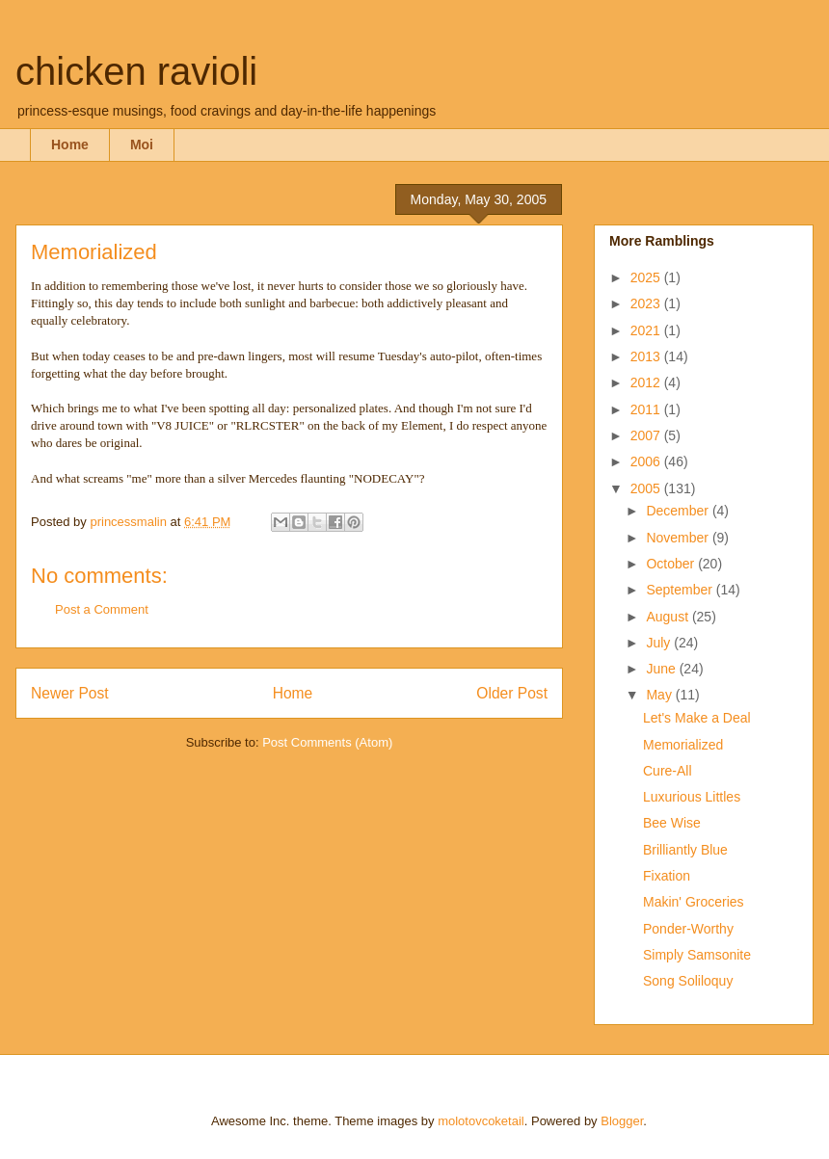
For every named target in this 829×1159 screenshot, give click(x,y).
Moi (141, 144)
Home (70, 144)
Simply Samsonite (697, 954)
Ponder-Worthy (688, 928)
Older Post (512, 693)
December (678, 510)
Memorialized (683, 744)
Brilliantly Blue (685, 849)
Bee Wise (672, 822)
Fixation (666, 875)
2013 (647, 356)
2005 (647, 488)
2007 (647, 435)
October (672, 563)
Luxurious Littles (691, 796)
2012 (647, 382)
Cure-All (667, 770)
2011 (647, 409)
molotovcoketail (481, 1121)
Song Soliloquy (688, 980)
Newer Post (70, 693)
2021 (647, 330)
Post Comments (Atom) (327, 742)
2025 (647, 277)
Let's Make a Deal (697, 717)
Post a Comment (101, 609)
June (662, 668)
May (660, 694)
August (668, 616)
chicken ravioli (136, 71)
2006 (647, 461)
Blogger (622, 1121)
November (678, 537)
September (680, 589)
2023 (647, 303)
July (660, 642)
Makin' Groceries (693, 901)
